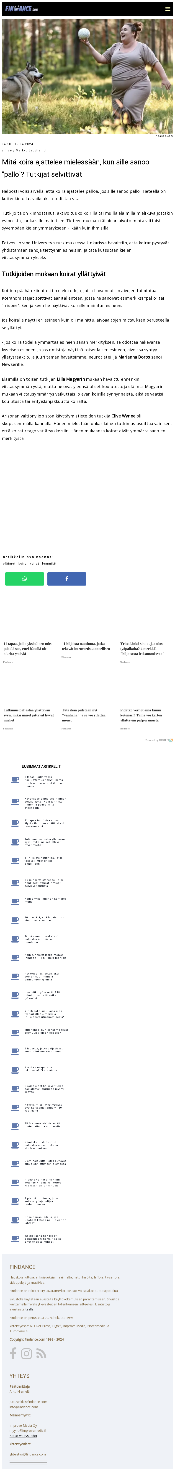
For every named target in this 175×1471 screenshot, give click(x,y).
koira (22, 563)
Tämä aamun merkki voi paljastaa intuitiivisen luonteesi (41, 939)
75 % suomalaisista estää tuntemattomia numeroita (43, 1125)
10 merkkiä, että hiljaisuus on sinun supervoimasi (46, 919)
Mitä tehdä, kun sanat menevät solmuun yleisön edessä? (46, 1031)
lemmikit (49, 563)
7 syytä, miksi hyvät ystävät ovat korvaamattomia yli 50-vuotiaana (44, 1107)
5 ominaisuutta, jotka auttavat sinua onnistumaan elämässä (45, 1162)
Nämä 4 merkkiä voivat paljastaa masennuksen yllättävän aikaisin (41, 1145)
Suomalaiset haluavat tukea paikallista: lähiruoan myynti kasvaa (44, 1089)
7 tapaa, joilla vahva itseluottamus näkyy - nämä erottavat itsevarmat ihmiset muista (44, 782)
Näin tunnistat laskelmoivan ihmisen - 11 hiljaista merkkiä (46, 956)
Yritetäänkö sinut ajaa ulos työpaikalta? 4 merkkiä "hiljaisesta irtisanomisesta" (44, 1014)
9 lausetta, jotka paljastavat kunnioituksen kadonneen (44, 1050)
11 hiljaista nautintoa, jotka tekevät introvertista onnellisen (44, 860)
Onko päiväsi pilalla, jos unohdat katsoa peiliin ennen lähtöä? (45, 1220)
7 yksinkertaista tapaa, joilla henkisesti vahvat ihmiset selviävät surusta (44, 883)
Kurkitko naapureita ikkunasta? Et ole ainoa (41, 1069)
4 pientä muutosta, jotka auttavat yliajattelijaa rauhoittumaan (42, 1201)
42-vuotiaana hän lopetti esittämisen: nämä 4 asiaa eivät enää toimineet (43, 1238)
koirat (34, 563)
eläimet (9, 563)
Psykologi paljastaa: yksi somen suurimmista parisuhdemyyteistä (42, 976)
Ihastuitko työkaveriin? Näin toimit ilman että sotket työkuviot (44, 995)
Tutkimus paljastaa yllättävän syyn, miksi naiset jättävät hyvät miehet (45, 842)
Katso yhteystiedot (23, 1436)
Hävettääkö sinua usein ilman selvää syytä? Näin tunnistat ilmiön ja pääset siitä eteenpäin (45, 803)
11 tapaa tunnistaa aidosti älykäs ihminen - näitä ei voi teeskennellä (44, 823)
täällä (29, 1309)
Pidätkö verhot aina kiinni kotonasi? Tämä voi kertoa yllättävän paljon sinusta (43, 1182)
